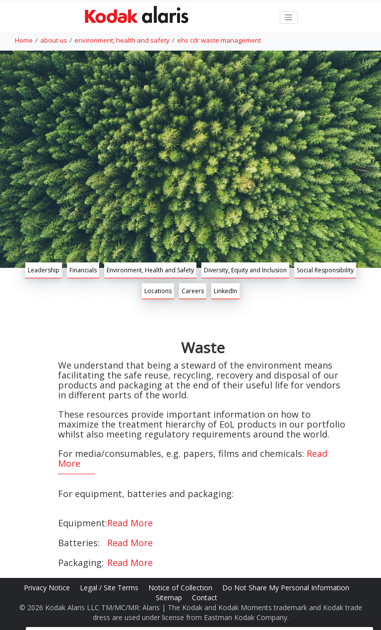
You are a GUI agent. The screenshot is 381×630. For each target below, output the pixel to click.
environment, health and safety (122, 40)
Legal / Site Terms (110, 587)
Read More (130, 523)
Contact (205, 597)
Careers (193, 291)
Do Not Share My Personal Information (286, 587)
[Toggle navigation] (289, 17)
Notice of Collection (181, 587)
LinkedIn (225, 291)
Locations (158, 291)
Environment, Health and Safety (150, 270)
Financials (83, 270)
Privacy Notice (48, 587)
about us (53, 40)
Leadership (44, 270)
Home (24, 40)
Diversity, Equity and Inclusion (245, 270)
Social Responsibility (325, 270)
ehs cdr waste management (219, 40)
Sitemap (170, 597)
